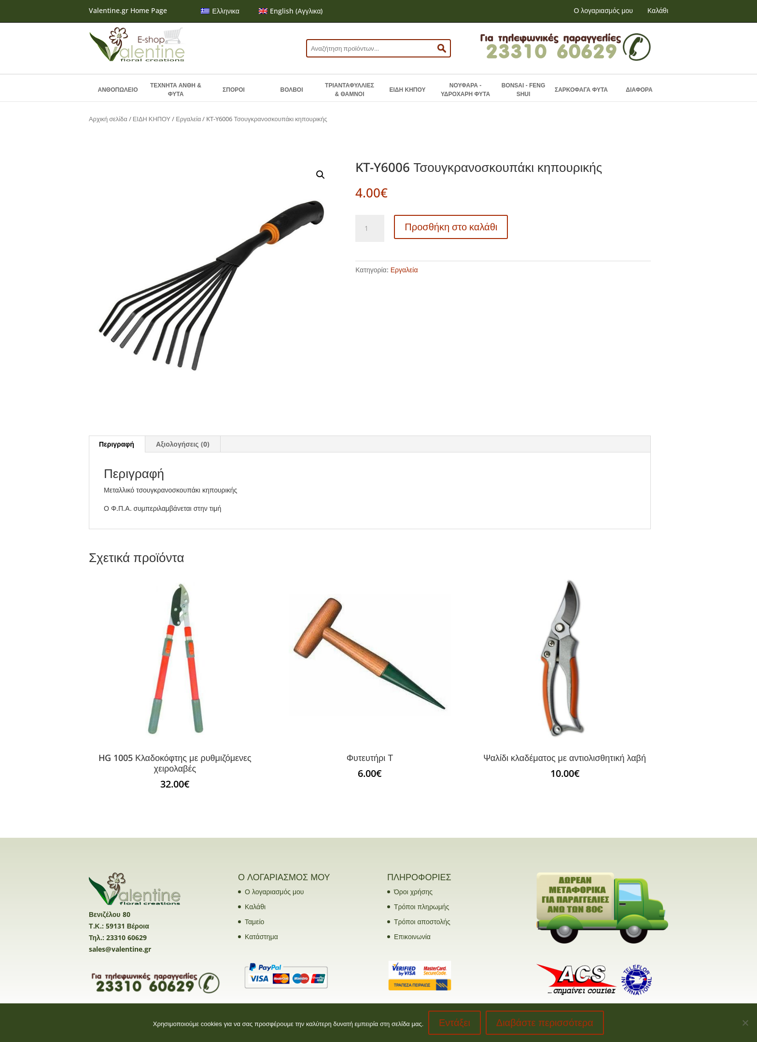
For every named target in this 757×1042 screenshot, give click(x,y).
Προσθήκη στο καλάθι (451, 226)
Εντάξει (454, 1022)
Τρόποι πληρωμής (421, 906)
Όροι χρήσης (413, 891)
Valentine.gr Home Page (128, 10)
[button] (320, 174)
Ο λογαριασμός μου (603, 10)
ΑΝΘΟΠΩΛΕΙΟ (118, 89)
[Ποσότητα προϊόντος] (369, 228)
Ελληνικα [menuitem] (225, 10)
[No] (745, 1023)
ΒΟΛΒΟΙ (291, 89)
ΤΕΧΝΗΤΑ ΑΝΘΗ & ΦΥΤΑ (175, 90)
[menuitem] (220, 11)
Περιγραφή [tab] (116, 444)
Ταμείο (254, 921)
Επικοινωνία (412, 936)
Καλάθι (657, 10)
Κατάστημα (261, 936)
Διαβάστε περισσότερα (544, 1022)
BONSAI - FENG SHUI (524, 90)
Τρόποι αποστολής (422, 921)
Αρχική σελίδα (108, 118)
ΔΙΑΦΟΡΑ (639, 89)
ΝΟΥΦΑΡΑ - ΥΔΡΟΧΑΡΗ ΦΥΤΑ (465, 90)
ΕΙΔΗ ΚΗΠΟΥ (408, 89)
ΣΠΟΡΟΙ (234, 89)
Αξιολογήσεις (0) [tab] (183, 444)
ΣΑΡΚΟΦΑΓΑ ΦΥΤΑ (581, 89)
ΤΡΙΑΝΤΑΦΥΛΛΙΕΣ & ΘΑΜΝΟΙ (349, 90)
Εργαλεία (188, 118)
